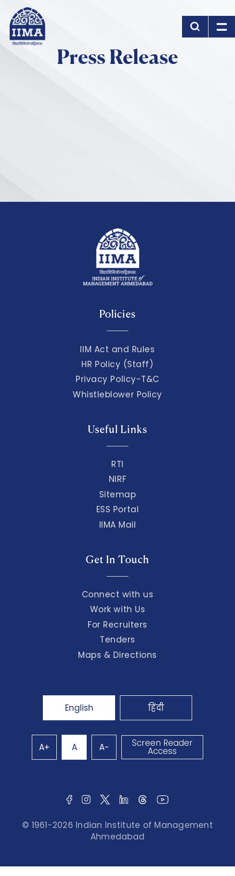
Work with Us (117, 609)
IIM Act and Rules (117, 349)
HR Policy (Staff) (117, 364)
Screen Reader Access (162, 747)
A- (104, 747)
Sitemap (117, 494)
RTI (117, 464)
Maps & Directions (117, 655)
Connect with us (118, 594)
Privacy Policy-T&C (117, 379)
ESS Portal (117, 509)
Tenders (117, 639)
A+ (44, 747)
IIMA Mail (117, 525)
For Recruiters (117, 624)
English (79, 708)
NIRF (117, 479)
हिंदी (156, 708)
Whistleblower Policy (117, 394)
